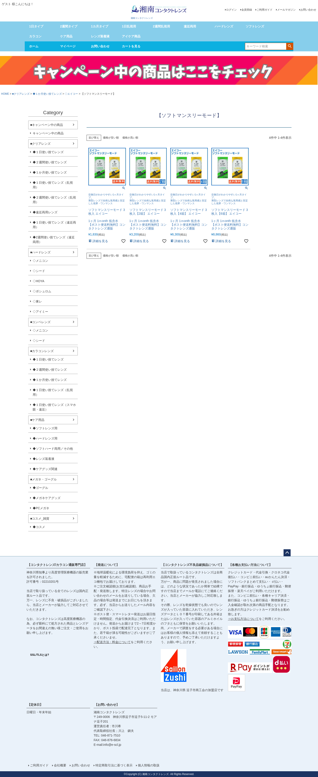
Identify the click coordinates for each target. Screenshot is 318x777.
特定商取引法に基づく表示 (113, 765)
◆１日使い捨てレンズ (48, 152)
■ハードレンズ (40, 252)
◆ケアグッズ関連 (45, 469)
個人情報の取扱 (148, 765)
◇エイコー (71, 93)
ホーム (33, 46)
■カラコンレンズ (42, 351)
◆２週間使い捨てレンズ (50, 162)
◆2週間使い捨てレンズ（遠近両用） (54, 239)
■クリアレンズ (21, 93)
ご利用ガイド (265, 9)
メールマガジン (286, 9)
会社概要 (60, 765)
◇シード (39, 271)
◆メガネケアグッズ (47, 498)
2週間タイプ (68, 26)
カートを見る (131, 46)
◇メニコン (40, 260)
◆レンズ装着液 (43, 459)
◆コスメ (39, 527)
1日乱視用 (129, 26)
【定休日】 (35, 704)
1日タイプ (36, 26)
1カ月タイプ (99, 26)
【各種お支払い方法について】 (250, 565)
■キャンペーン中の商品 (46, 125)
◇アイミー (40, 311)
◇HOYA (38, 281)
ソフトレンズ (255, 26)
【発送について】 (107, 565)
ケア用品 (66, 36)
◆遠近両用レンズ (45, 212)
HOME (5, 93)
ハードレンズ (224, 26)
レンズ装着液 (100, 36)
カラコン (35, 36)
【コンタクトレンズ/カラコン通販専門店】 (57, 565)
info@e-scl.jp (112, 744)
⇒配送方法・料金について (112, 642)
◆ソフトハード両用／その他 (53, 448)
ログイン (231, 9)
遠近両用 (190, 26)
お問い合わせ (308, 9)
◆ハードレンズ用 (45, 438)
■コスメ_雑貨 (39, 518)
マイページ (68, 46)
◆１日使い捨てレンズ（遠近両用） (54, 225)
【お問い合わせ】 (107, 704)
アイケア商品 (131, 36)
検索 (289, 46)
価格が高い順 (130, 137)
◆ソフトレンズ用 (45, 428)
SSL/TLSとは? (39, 654)
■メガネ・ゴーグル (43, 479)
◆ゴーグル (40, 488)
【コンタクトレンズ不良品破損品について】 (192, 565)
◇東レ (37, 301)
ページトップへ (287, 552)
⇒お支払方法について (243, 619)
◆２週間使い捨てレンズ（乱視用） (54, 200)
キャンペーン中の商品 (48, 133)
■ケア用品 (37, 420)
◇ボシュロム (42, 291)
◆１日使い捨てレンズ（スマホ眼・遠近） (54, 407)
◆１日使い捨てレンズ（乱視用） (53, 185)
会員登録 (246, 9)
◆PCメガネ (41, 508)
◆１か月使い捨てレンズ (47, 93)
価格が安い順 (111, 137)
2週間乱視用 (161, 26)
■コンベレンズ (40, 322)
